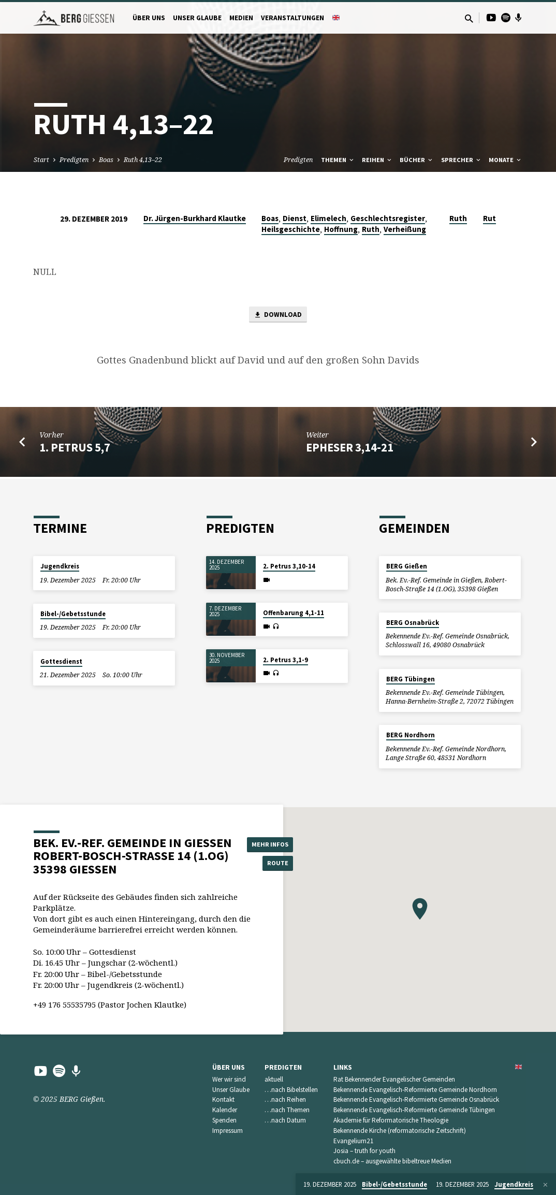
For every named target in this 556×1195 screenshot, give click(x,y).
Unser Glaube (197, 17)
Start (41, 159)
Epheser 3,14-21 (349, 449)
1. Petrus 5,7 (74, 449)
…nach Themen (287, 1109)
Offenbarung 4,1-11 (293, 612)
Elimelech (328, 218)
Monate (505, 160)
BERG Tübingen (410, 679)
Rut (489, 218)
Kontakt (223, 1099)
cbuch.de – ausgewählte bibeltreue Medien (392, 1161)
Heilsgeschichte (290, 229)
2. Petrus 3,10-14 (289, 566)
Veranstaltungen (292, 17)
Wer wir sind (229, 1079)
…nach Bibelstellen (291, 1089)
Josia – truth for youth (364, 1150)
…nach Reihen (285, 1099)
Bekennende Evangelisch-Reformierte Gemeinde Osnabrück (416, 1099)
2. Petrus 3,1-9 (285, 659)
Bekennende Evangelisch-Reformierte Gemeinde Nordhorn (415, 1089)
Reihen (377, 160)
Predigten (74, 159)
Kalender (224, 1109)
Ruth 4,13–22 (143, 159)
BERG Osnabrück (412, 622)
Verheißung (405, 229)
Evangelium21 (353, 1140)
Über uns (149, 17)
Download (278, 316)
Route (272, 863)
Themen (338, 160)
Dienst (294, 218)
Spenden (224, 1120)
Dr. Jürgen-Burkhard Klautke (194, 218)
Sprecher (461, 160)
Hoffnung (341, 229)
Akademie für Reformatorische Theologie (390, 1120)
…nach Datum (285, 1120)
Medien (241, 17)
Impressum (227, 1130)
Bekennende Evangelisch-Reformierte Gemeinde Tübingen (414, 1109)
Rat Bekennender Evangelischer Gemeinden (394, 1079)
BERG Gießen (406, 566)
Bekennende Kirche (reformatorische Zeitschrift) (399, 1130)
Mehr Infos (273, 843)
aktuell (274, 1079)
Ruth (370, 229)
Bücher (417, 160)
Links (342, 1067)
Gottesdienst (61, 661)
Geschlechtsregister (387, 218)
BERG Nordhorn (410, 735)
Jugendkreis (59, 566)
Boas (106, 159)
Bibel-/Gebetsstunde (73, 613)
